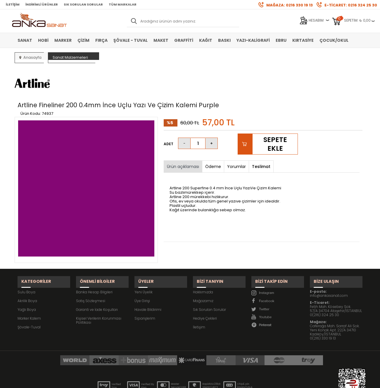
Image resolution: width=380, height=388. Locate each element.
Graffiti (183, 40)
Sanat (25, 40)
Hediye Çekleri (205, 285)
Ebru (281, 40)
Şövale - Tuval (130, 40)
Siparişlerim (144, 285)
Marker (63, 40)
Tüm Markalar (123, 4)
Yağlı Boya (27, 277)
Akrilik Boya (27, 268)
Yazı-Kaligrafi (253, 40)
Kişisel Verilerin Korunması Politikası (98, 287)
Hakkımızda (203, 259)
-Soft (158, 380)
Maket (160, 40)
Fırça (101, 40)
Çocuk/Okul (333, 40)
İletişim (13, 4)
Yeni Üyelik (143, 259)
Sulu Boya (26, 259)
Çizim (83, 40)
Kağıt (205, 40)
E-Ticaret (173, 380)
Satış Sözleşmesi (90, 268)
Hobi (43, 40)
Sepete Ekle (275, 117)
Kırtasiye (303, 40)
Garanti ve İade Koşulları (97, 277)
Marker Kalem (29, 285)
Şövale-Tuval (29, 294)
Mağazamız (203, 268)
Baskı (224, 40)
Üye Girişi (142, 268)
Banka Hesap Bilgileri (94, 259)
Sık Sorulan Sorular (83, 4)
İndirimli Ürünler (41, 4)
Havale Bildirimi (147, 277)
